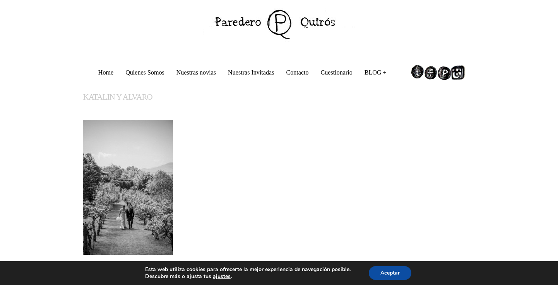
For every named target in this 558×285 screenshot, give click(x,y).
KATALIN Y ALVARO (117, 97)
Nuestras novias (196, 72)
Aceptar (390, 273)
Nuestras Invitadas (251, 72)
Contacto (297, 72)
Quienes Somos (144, 72)
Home (105, 72)
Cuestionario (337, 72)
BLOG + (376, 73)
